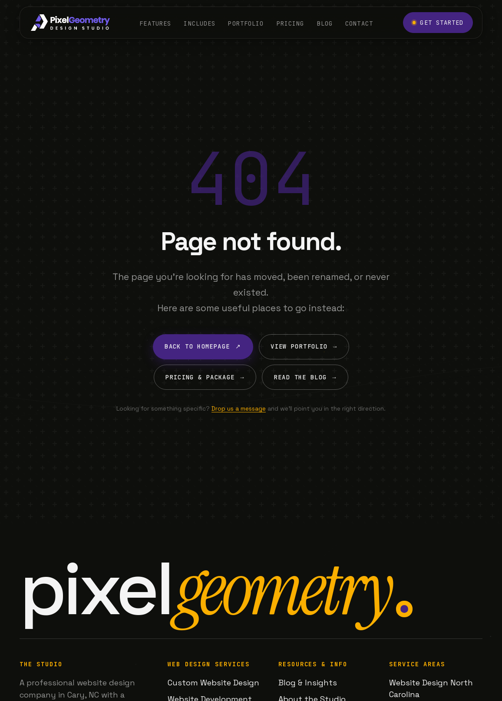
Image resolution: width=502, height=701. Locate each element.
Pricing (290, 23)
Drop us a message (238, 408)
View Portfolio (304, 346)
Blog (325, 23)
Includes (199, 23)
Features (155, 23)
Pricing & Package (204, 377)
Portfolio (246, 23)
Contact (359, 23)
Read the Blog (305, 377)
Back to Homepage (203, 346)
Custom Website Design (213, 683)
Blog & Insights (307, 683)
